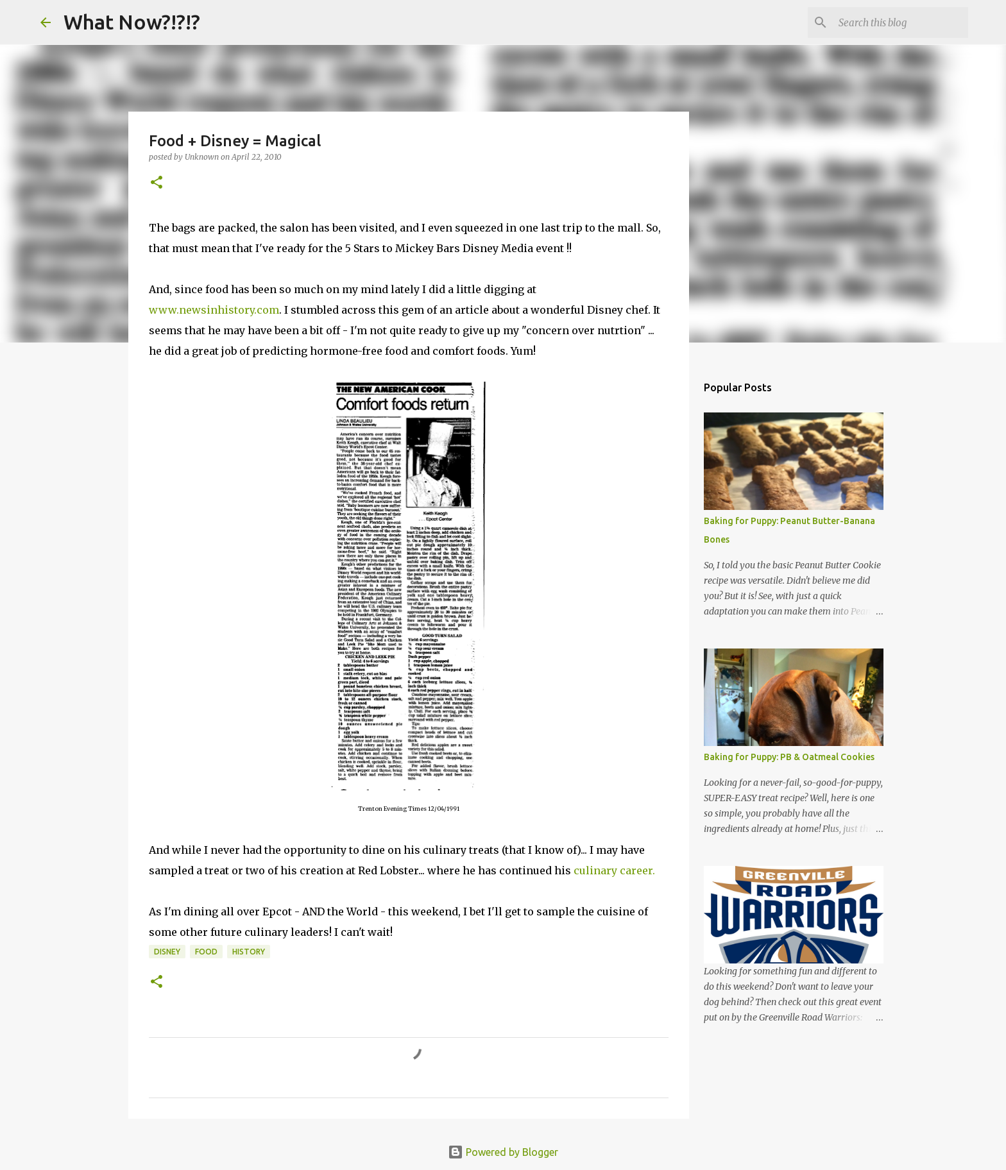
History (248, 951)
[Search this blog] (900, 22)
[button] (156, 183)
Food (206, 951)
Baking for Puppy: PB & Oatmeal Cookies (789, 757)
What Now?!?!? (132, 21)
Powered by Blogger (503, 1152)
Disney (167, 951)
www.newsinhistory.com (214, 309)
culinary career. (614, 870)
